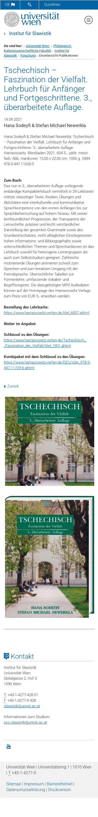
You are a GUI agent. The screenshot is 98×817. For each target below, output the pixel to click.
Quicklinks (52, 4)
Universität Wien (38, 46)
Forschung (28, 55)
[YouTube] (8, 746)
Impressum (34, 784)
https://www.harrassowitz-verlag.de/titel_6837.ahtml (46, 312)
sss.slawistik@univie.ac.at (25, 722)
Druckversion (59, 789)
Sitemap (13, 784)
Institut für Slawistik (30, 33)
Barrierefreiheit (60, 784)
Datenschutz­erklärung (25, 789)
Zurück (11, 386)
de (10, 4)
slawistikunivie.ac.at (22, 706)
